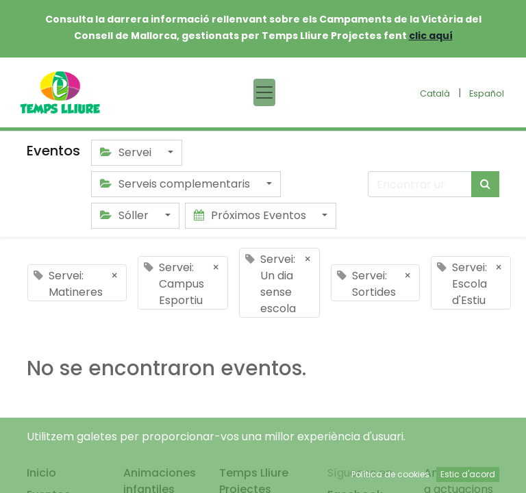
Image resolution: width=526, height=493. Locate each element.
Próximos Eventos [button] (251, 215)
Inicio (41, 473)
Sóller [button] (125, 215)
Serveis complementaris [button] (176, 184)
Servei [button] (127, 152)
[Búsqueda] (485, 184)
